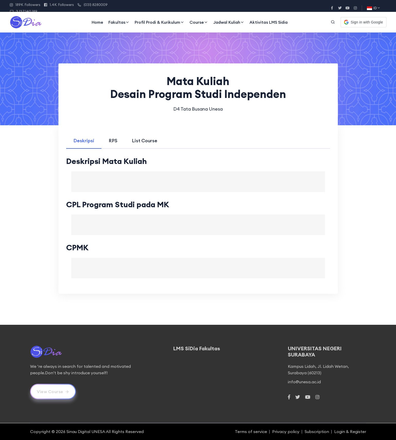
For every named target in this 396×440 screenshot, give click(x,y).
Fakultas (119, 22)
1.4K (59, 4)
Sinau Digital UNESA (85, 431)
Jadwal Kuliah (228, 22)
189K (25, 4)
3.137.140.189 (23, 11)
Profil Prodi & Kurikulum (159, 22)
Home (97, 22)
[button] (363, 22)
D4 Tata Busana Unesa (198, 109)
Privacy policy (285, 431)
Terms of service (251, 431)
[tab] (83, 140)
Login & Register (350, 431)
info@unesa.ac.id (304, 381)
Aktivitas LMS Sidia (268, 22)
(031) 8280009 (93, 4)
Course (199, 22)
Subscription (317, 431)
